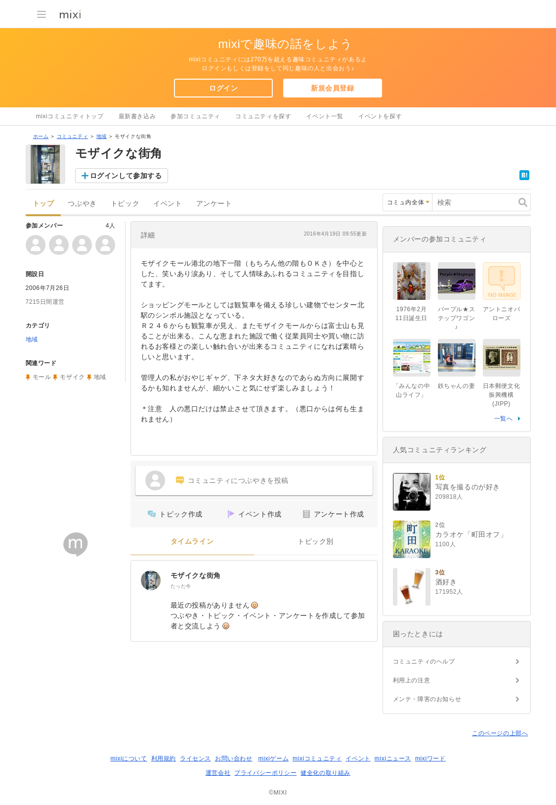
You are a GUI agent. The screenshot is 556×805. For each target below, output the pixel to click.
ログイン (223, 88)
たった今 (181, 586)
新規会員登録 (332, 88)
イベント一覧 (324, 116)
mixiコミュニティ (317, 758)
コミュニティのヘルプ (424, 661)
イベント (167, 203)
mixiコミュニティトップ (70, 116)
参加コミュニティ (195, 116)
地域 (101, 136)
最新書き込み (137, 116)
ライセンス (195, 758)
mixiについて (128, 758)
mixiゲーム (273, 758)
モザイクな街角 (196, 575)
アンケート (214, 203)
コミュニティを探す (263, 116)
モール (42, 377)
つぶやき (82, 203)
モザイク (72, 377)
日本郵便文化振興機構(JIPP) (501, 394)
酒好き (446, 582)
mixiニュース (393, 758)
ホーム (41, 136)
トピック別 (316, 541)
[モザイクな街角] (151, 580)
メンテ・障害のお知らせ (427, 699)
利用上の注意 (411, 680)
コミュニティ (72, 136)
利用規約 (163, 758)
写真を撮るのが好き (467, 487)
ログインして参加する (126, 176)
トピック (125, 203)
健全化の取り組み (325, 772)
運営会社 (218, 772)
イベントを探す (380, 116)
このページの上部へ (500, 733)
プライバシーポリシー (265, 772)
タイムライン (192, 541)
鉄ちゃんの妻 (456, 385)
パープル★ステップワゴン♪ (456, 318)
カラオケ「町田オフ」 (471, 534)
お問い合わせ (234, 758)
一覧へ (503, 418)
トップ (43, 203)
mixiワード (430, 758)
